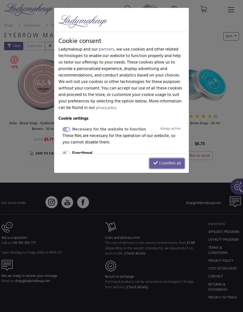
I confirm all (167, 163)
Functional (82, 153)
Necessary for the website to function (126, 129)
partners (106, 49)
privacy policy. (106, 108)
